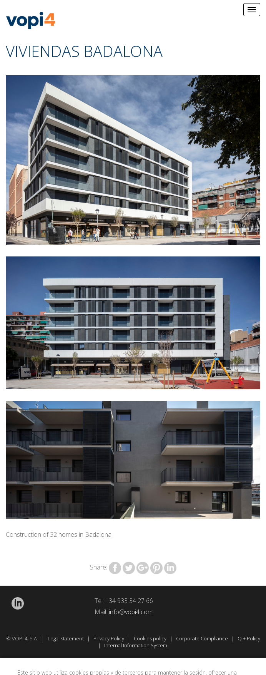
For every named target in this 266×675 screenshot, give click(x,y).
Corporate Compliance (202, 638)
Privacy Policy (109, 638)
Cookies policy (151, 638)
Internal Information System (136, 645)
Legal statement (66, 638)
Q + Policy (249, 638)
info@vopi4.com (131, 612)
